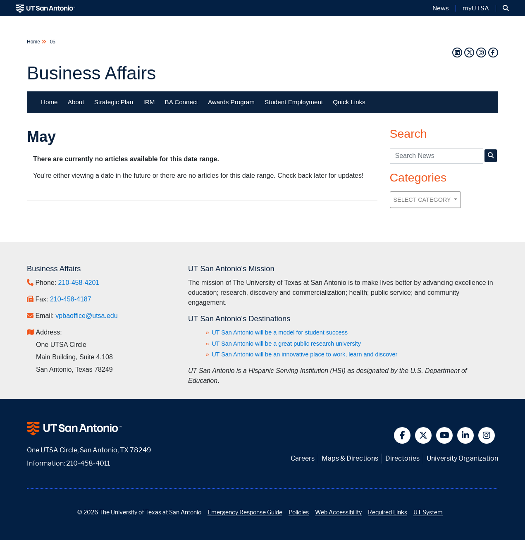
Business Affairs (91, 73)
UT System (428, 512)
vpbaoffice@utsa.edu (86, 315)
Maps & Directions (350, 458)
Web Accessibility (338, 512)
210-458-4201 (79, 282)
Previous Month (48, 213)
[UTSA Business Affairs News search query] (436, 156)
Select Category (423, 199)
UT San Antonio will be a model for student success (280, 332)
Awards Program (231, 101)
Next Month (356, 210)
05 (51, 42)
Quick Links (349, 101)
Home (34, 42)
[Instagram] (481, 52)
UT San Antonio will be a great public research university (286, 343)
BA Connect (181, 101)
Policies (299, 512)
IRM (149, 101)
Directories (402, 458)
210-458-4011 (88, 463)
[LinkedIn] (457, 52)
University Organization (462, 458)
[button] (506, 8)
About (76, 101)
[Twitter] (469, 52)
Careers (303, 458)
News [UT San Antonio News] (440, 8)
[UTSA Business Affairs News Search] (490, 155)
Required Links (387, 512)
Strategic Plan (114, 101)
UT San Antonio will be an (304, 354)
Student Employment (294, 101)
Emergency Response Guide (245, 512)
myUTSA (476, 8)
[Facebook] (493, 52)
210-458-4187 (70, 299)
